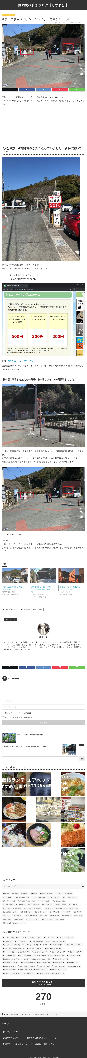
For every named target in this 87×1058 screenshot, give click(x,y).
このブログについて (13, 1032)
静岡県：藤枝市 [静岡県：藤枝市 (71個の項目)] (18, 919)
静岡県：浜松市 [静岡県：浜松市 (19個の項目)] (78, 915)
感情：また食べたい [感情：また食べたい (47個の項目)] (47, 904)
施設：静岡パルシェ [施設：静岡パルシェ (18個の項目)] (40, 912)
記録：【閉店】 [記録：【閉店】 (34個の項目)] (17, 915)
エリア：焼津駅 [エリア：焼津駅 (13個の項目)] (67, 893)
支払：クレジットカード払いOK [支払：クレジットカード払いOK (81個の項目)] (32, 908)
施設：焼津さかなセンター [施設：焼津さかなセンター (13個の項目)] (10, 912)
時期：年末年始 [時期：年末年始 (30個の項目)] (66, 912)
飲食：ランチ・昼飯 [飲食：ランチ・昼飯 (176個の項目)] (47, 919)
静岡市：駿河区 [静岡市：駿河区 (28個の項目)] (54, 915)
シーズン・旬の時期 (8, 14)
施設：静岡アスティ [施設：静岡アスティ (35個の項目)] (26, 912)
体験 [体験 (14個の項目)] (64, 897)
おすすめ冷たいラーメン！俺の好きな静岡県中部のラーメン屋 (30, 1038)
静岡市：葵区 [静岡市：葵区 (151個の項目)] (43, 915)
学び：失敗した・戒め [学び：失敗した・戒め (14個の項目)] (59, 901)
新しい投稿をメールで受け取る (18, 717)
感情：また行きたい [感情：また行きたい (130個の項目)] (33, 904)
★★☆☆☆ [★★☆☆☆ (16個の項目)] (34, 893)
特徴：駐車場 (26, 609)
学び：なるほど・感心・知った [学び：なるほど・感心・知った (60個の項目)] (26, 901)
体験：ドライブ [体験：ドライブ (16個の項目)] (72, 897)
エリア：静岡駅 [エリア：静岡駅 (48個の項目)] (7, 897)
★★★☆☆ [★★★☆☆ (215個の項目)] (24, 893)
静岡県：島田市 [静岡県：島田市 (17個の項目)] (66, 915)
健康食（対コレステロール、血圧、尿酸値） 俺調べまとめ (30, 1044)
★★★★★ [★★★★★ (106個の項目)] (6, 893)
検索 (82, 759)
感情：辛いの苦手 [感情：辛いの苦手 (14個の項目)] (61, 904)
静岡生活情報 (14, 1014)
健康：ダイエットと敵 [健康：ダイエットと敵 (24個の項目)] (9, 901)
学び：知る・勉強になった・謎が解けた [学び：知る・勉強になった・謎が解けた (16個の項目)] (14, 904)
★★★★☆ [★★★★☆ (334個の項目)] (15, 893)
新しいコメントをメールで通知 (18, 713)
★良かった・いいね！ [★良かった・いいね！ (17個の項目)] (46, 893)
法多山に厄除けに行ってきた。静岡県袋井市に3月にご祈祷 (42, 589)
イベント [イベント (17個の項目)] (57, 893)
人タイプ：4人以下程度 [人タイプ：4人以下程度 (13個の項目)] (38, 897)
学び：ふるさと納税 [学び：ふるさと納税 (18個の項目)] (43, 901)
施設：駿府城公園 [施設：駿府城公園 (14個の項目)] (54, 912)
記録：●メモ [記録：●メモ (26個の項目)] (6, 915)
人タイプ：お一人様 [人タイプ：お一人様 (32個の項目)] (53, 897)
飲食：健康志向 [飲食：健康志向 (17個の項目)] (60, 919)
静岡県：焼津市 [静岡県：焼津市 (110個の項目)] (7, 919)
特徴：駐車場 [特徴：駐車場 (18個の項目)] (77, 912)
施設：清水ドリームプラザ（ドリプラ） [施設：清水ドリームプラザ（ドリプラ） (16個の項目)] (67, 908)
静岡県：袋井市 (38, 609)
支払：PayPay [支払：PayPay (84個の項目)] (73, 904)
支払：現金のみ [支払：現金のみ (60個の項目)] (49, 908)
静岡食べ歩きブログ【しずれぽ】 (43, 5)
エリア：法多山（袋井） (11, 609)
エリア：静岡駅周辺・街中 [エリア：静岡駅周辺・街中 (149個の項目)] (21, 897)
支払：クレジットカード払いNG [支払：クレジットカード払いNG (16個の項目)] (12, 908)
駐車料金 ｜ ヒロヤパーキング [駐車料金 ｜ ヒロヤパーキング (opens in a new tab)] (22, 361)
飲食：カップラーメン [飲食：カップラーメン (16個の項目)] (32, 919)
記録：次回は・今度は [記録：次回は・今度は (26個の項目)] (31, 915)
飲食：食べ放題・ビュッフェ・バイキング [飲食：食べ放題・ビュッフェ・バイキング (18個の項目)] (14, 923)
